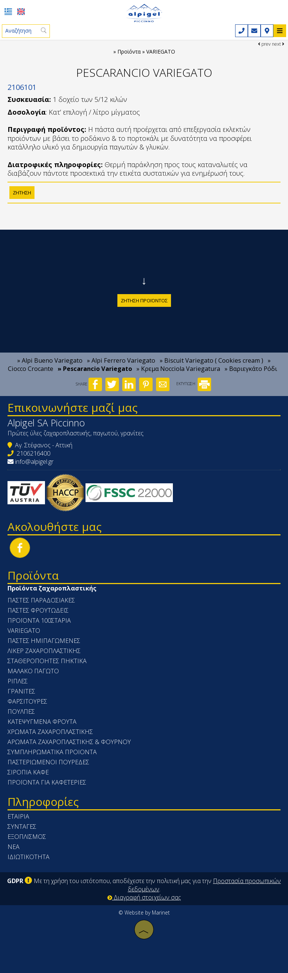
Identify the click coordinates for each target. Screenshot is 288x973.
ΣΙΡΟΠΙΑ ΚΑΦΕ (28, 772)
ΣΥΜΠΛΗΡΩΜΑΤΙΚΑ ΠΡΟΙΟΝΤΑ (52, 752)
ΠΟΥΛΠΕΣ (21, 711)
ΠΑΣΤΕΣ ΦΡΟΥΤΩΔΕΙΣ (38, 610)
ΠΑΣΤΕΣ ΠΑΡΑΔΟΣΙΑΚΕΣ (41, 600)
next (278, 44)
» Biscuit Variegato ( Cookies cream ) (211, 360)
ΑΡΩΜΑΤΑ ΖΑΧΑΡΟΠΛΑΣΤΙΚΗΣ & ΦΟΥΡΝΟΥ (69, 742)
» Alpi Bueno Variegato (49, 360)
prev (264, 44)
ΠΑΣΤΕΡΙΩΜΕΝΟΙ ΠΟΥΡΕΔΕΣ (48, 762)
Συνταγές (22, 826)
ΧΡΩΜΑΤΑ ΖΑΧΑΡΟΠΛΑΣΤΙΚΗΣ (50, 732)
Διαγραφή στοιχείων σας (144, 897)
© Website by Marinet (144, 912)
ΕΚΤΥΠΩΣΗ (193, 383)
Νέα (14, 847)
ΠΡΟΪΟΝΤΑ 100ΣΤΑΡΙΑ (39, 620)
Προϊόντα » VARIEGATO (146, 51)
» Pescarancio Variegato (95, 369)
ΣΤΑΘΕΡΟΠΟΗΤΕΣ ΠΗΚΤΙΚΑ (47, 661)
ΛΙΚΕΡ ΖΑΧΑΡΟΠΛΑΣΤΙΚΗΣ (44, 651)
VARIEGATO (24, 630)
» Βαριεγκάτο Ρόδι (251, 369)
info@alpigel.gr (34, 461)
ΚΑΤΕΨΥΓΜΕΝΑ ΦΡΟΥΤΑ (42, 721)
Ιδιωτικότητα (29, 857)
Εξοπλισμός (27, 837)
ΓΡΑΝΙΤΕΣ (21, 691)
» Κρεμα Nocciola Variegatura (178, 369)
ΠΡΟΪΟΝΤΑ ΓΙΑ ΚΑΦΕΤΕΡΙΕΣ (47, 782)
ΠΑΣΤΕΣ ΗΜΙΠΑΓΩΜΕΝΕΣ (44, 641)
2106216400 (33, 453)
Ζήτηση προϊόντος (144, 300)
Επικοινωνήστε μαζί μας (73, 407)
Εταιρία (18, 816)
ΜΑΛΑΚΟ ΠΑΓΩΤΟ (33, 671)
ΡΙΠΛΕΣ (18, 681)
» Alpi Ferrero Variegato (121, 360)
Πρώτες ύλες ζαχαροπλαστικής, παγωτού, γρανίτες (76, 433)
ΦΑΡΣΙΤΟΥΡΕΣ (27, 701)
